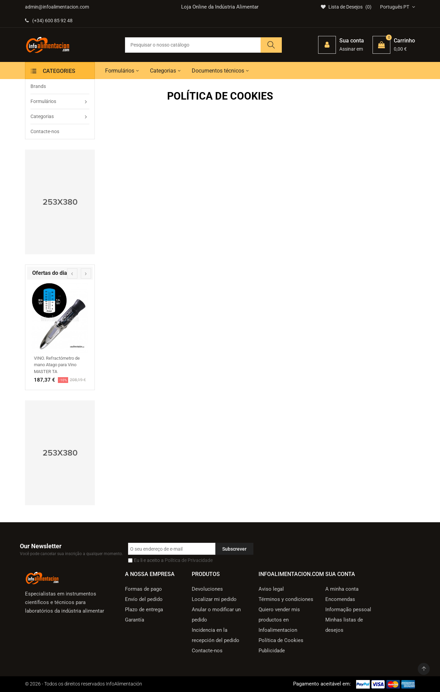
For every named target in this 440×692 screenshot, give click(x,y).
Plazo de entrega (144, 609)
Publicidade (272, 651)
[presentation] (72, 273)
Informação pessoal (348, 609)
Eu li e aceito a (173, 560)
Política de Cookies (281, 640)
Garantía (134, 620)
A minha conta (342, 589)
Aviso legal (271, 589)
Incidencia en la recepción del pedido (215, 635)
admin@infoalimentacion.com (57, 7)
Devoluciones (207, 589)
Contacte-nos (207, 651)
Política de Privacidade (189, 560)
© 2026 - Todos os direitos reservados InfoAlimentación (83, 684)
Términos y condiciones (286, 599)
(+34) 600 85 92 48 (49, 20)
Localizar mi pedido (214, 599)
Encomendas (340, 599)
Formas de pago (143, 589)
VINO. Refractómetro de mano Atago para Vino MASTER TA (57, 365)
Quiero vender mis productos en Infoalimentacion (279, 619)
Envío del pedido (144, 599)
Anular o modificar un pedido (216, 614)
